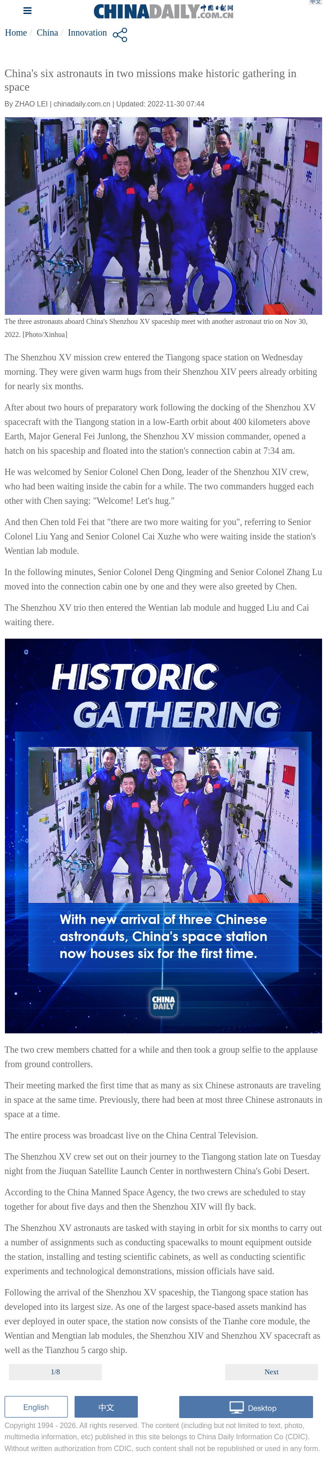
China (47, 32)
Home (16, 32)
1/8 (55, 1372)
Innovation (87, 32)
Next (272, 1372)
